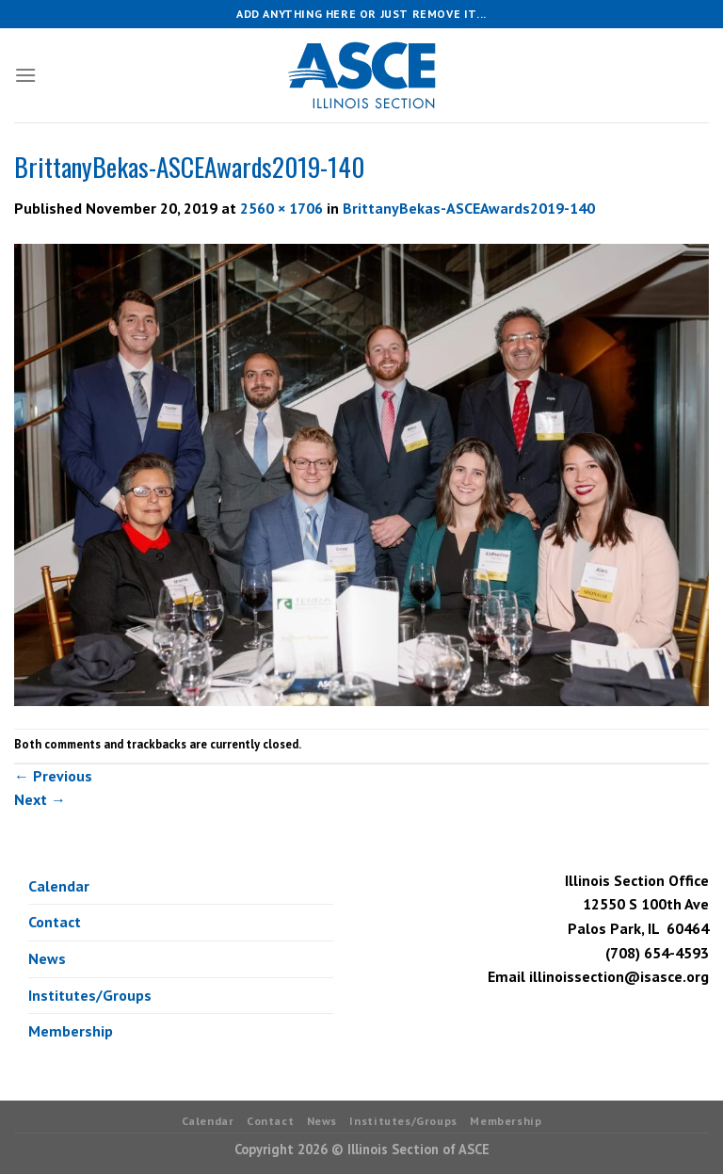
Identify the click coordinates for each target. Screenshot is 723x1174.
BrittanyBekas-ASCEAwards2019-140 (469, 208)
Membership (70, 1030)
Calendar (58, 885)
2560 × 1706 (281, 208)
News (47, 958)
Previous (53, 775)
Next (40, 799)
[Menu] (25, 75)
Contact (54, 921)
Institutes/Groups (90, 995)
